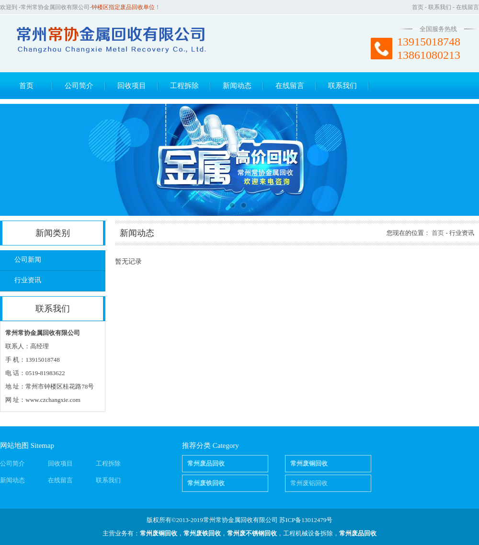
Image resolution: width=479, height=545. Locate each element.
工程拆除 (184, 85)
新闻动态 (237, 85)
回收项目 (131, 85)
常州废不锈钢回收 (252, 533)
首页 (417, 7)
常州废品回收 (357, 533)
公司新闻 (27, 259)
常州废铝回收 (309, 483)
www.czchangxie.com (52, 399)
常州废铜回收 (158, 533)
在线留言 (467, 7)
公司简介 (79, 85)
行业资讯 (27, 280)
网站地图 (14, 445)
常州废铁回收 (202, 533)
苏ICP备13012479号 (305, 519)
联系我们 (439, 7)
